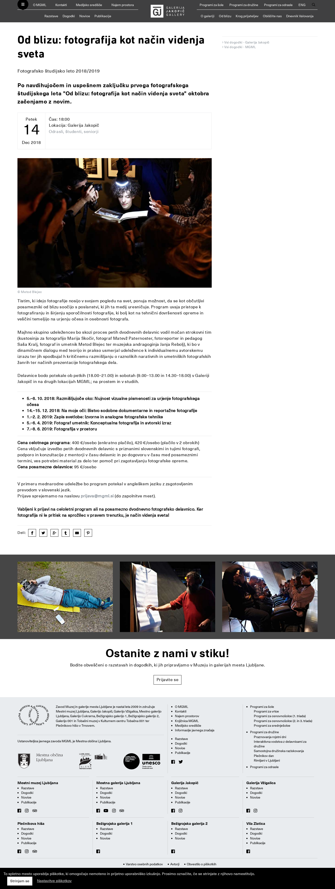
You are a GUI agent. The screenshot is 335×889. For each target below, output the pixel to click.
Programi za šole (212, 5)
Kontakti (61, 5)
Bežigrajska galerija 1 (114, 823)
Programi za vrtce (266, 711)
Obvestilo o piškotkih (201, 864)
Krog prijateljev (247, 16)
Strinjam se (19, 881)
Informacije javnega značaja (194, 730)
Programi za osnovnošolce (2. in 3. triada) (283, 721)
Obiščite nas (272, 16)
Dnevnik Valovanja (300, 16)
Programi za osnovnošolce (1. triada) (280, 716)
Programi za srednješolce (272, 725)
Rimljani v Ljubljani (267, 760)
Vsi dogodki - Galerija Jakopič (246, 42)
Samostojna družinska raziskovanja (279, 751)
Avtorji (174, 864)
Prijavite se (168, 679)
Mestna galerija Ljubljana (118, 783)
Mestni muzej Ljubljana (37, 783)
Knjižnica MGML (187, 721)
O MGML (39, 5)
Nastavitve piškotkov (54, 881)
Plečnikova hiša (30, 823)
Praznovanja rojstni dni (270, 737)
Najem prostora (122, 5)
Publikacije (102, 16)
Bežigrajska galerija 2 (189, 823)
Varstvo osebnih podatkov (144, 864)
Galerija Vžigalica (261, 783)
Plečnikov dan (264, 756)
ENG (301, 5)
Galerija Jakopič (184, 783)
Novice (84, 16)
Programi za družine (243, 5)
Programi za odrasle (278, 5)
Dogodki (69, 16)
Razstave (51, 16)
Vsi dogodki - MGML (240, 47)
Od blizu (225, 16)
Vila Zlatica (255, 823)
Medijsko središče (89, 5)
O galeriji (207, 16)
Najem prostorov (187, 716)
